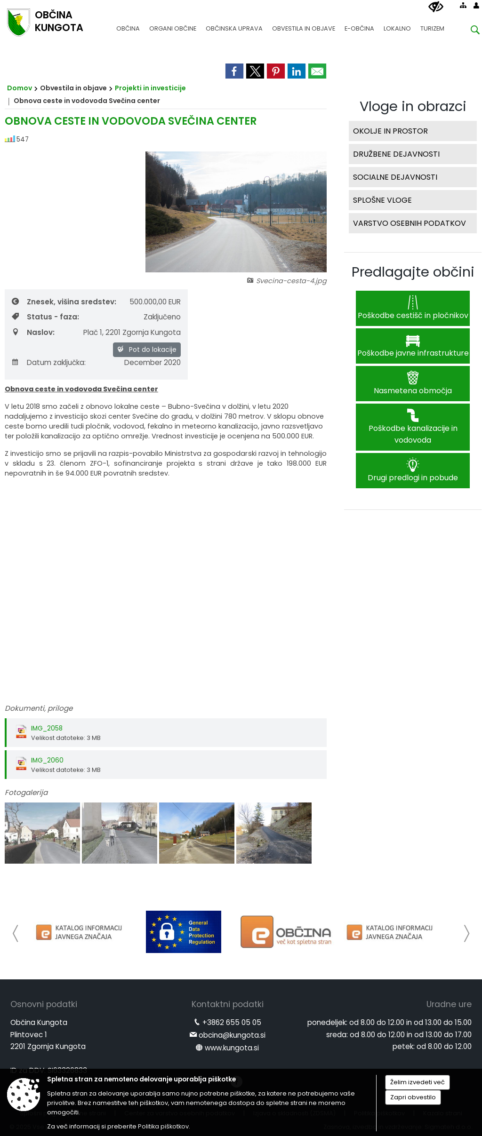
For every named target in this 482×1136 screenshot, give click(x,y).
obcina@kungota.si (232, 1035)
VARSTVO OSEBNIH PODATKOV (409, 223)
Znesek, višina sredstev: (64, 302)
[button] (15, 933)
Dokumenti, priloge (38, 708)
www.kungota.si (232, 1048)
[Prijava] (476, 5)
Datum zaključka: (49, 362)
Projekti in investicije (150, 88)
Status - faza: (45, 317)
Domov (19, 88)
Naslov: (33, 332)
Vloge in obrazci (413, 106)
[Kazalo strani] (463, 5)
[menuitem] (128, 24)
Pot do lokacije (147, 349)
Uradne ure (449, 1004)
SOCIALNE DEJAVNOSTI (395, 177)
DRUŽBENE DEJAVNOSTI (396, 154)
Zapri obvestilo (413, 1097)
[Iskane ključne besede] (468, 31)
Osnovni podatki (43, 1004)
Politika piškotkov (163, 1126)
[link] (234, 71)
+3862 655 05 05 (231, 1022)
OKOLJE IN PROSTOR (390, 131)
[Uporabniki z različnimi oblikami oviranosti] (435, 7)
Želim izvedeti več (417, 1082)
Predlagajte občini (413, 271)
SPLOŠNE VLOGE (382, 200)
